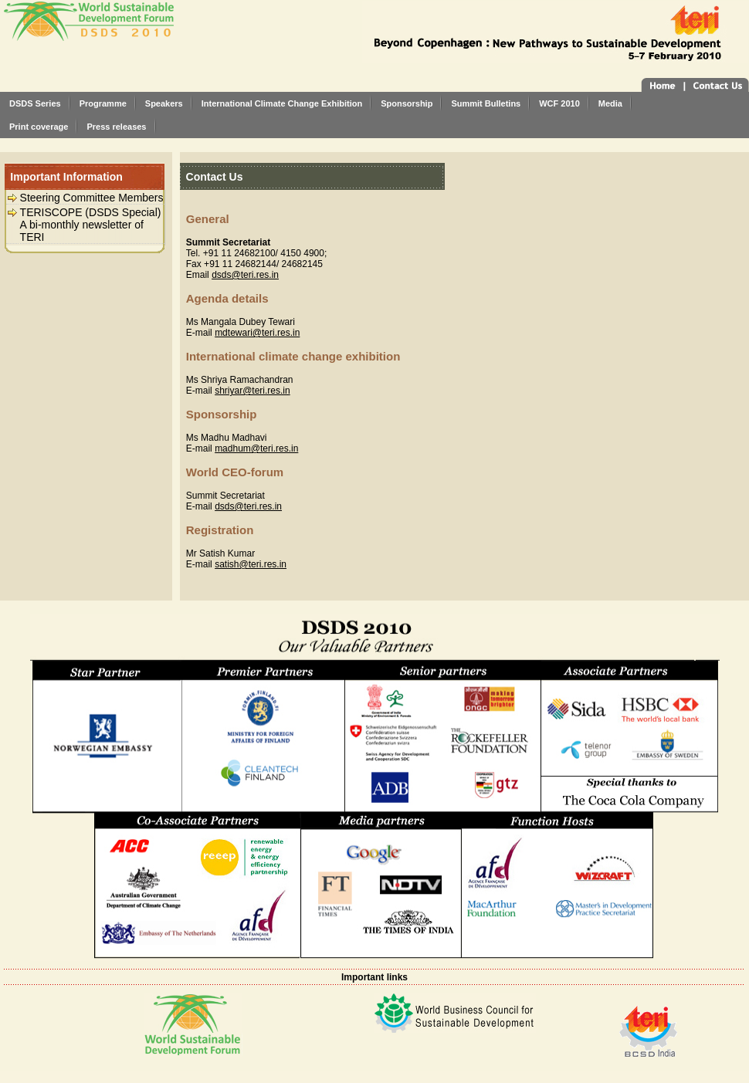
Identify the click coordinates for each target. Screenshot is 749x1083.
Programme (103, 103)
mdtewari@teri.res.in (257, 332)
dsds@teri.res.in (245, 274)
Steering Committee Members (92, 197)
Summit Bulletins (485, 103)
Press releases (116, 126)
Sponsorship (406, 103)
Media (610, 103)
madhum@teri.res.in (256, 448)
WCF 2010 (559, 103)
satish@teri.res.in (250, 564)
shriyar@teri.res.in (252, 390)
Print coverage (38, 126)
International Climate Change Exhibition (282, 103)
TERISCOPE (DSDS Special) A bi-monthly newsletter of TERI (90, 224)
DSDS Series (35, 103)
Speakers (164, 103)
